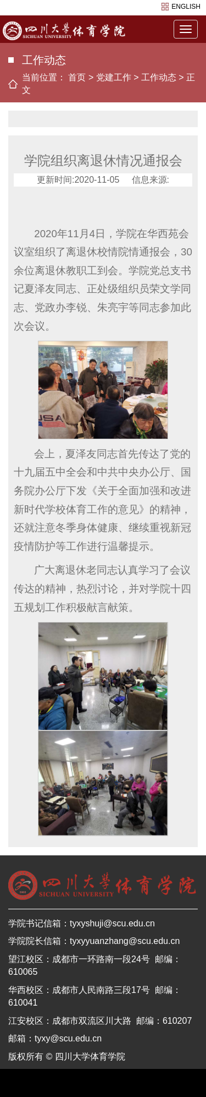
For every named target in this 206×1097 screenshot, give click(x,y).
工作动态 (158, 77)
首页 (77, 77)
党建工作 (113, 77)
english (186, 6)
